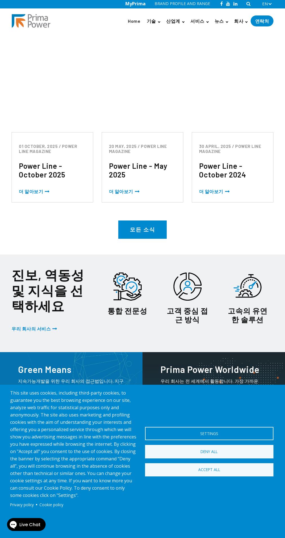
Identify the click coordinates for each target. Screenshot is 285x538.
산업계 (173, 21)
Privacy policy (22, 504)
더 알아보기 (31, 191)
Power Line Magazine (46, 44)
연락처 (262, 21)
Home (134, 21)
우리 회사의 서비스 (31, 328)
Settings (209, 433)
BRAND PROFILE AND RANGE (182, 3)
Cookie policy (51, 504)
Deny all (209, 451)
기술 (151, 21)
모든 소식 (142, 229)
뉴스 (219, 21)
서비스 (197, 21)
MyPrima (135, 4)
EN (265, 3)
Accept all (209, 469)
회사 (238, 21)
